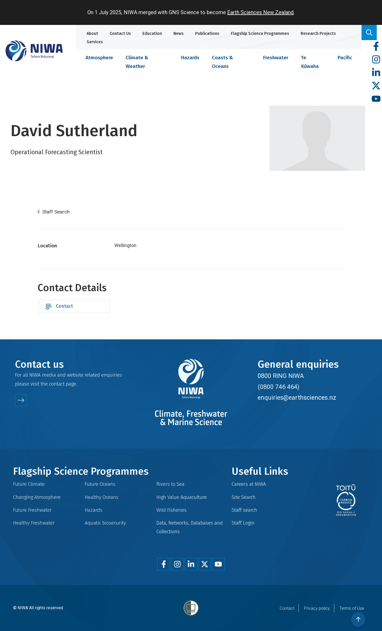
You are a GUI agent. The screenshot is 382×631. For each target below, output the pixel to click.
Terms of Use (351, 608)
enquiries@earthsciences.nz (297, 397)
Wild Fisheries (171, 510)
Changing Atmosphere (37, 497)
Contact (64, 306)
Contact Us (120, 33)
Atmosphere (99, 58)
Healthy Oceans (101, 497)
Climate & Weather (137, 62)
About (92, 33)
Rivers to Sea (170, 484)
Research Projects (318, 33)
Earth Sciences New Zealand (260, 12)
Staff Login (243, 523)
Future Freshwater (32, 510)
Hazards (190, 58)
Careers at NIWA (249, 484)
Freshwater (275, 58)
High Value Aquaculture (181, 497)
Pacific (344, 58)
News (178, 33)
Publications (207, 33)
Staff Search (56, 212)
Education (152, 33)
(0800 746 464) (278, 387)
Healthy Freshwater (34, 523)
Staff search (244, 510)
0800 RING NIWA (281, 375)
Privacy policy (317, 608)
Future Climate (29, 484)
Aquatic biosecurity (105, 523)
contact (57, 384)
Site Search (244, 497)
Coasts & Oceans (222, 62)
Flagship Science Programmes (260, 33)
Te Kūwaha (310, 62)
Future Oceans (100, 484)
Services (95, 41)
